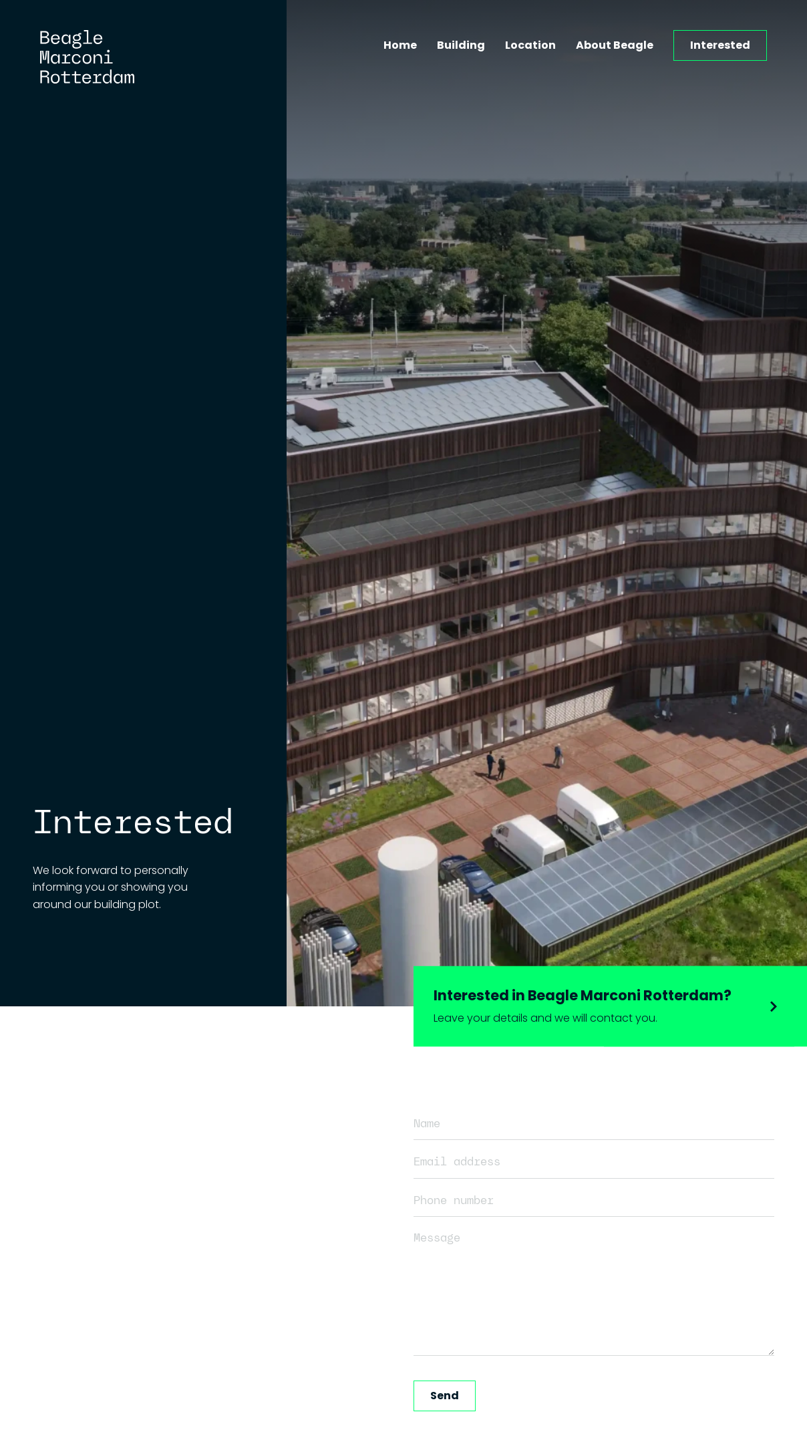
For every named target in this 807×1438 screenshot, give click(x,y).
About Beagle (614, 45)
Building (461, 45)
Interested (720, 45)
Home (400, 45)
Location (530, 45)
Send (444, 1395)
